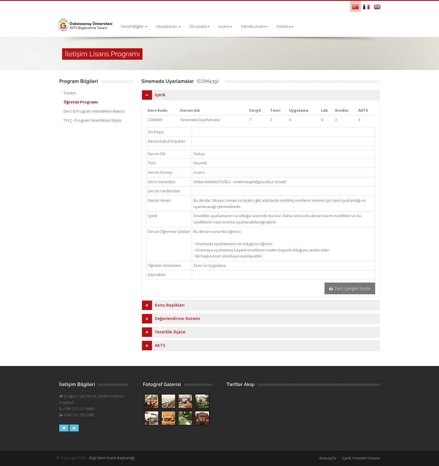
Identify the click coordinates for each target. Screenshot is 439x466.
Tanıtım (70, 92)
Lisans (225, 26)
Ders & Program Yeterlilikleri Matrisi (94, 111)
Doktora (285, 26)
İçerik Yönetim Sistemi (361, 458)
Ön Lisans (199, 26)
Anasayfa (327, 458)
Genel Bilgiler (134, 26)
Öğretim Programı (81, 102)
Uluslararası (168, 26)
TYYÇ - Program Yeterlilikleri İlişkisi (93, 120)
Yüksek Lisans (254, 26)
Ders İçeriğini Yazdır (350, 288)
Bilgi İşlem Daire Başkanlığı (112, 457)
